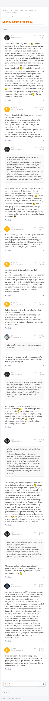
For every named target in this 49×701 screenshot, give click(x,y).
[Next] (43, 684)
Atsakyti (8, 100)
